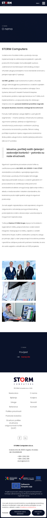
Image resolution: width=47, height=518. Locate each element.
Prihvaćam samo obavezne (20, 513)
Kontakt (33, 407)
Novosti (33, 402)
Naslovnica (13, 393)
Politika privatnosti (13, 411)
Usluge (13, 402)
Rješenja (13, 397)
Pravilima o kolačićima (28, 507)
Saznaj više (23, 357)
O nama (33, 393)
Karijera (33, 397)
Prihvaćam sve (38, 513)
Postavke (5, 513)
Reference (13, 407)
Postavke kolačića (13, 416)
